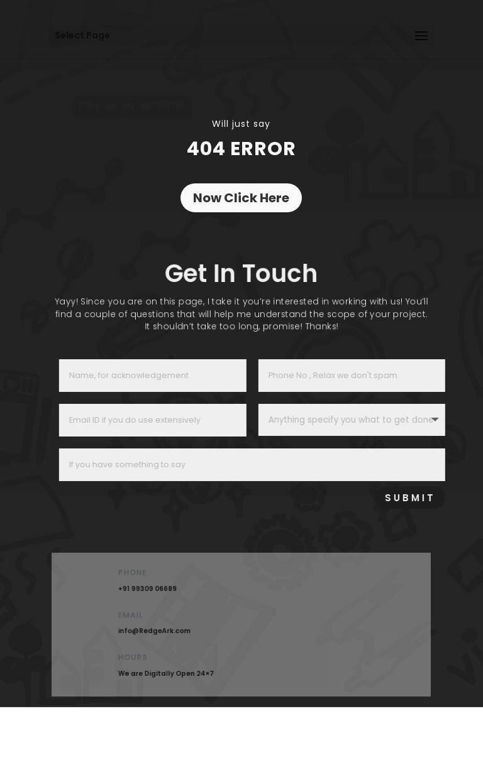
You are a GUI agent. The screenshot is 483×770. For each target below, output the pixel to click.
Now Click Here (241, 198)
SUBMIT (432, 497)
